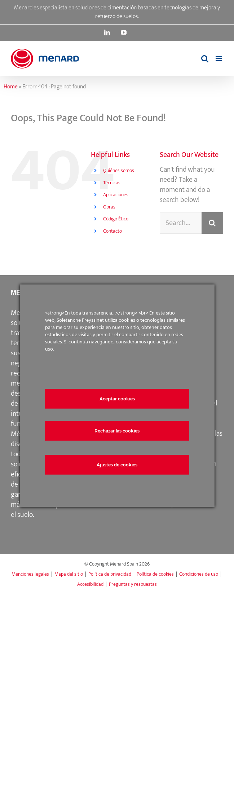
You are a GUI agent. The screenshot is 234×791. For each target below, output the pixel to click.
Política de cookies (155, 574)
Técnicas (111, 183)
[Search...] (181, 223)
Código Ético (115, 219)
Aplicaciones (115, 194)
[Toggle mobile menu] (219, 58)
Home (11, 87)
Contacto (112, 231)
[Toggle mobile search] (204, 58)
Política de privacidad (109, 574)
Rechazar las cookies (117, 430)
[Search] (212, 223)
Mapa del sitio (68, 574)
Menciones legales (30, 574)
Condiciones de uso (198, 574)
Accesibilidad (90, 584)
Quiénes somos (118, 170)
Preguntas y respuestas (133, 584)
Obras (109, 207)
